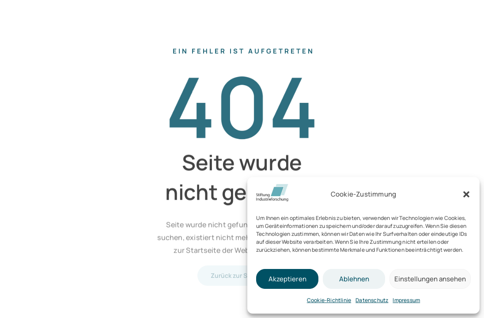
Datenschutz (371, 300)
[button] (466, 194)
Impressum (406, 300)
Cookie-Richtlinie (329, 300)
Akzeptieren (287, 279)
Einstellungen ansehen (430, 279)
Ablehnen (354, 279)
